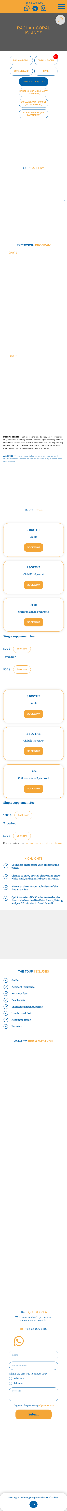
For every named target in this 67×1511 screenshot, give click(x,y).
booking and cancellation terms (43, 843)
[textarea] (33, 1394)
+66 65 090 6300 (33, 2)
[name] (33, 1355)
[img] (19, 1341)
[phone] (33, 1366)
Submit (33, 1414)
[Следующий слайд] (64, 201)
